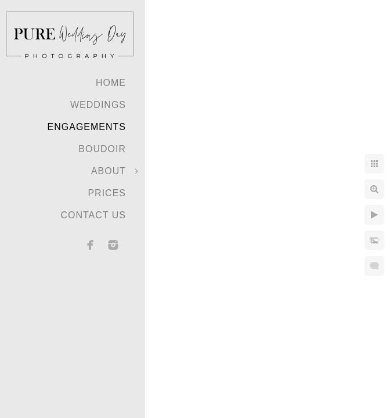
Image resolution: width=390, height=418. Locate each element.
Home (111, 83)
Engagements (87, 127)
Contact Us (93, 215)
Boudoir (102, 149)
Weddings (98, 105)
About (108, 171)
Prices (107, 193)
